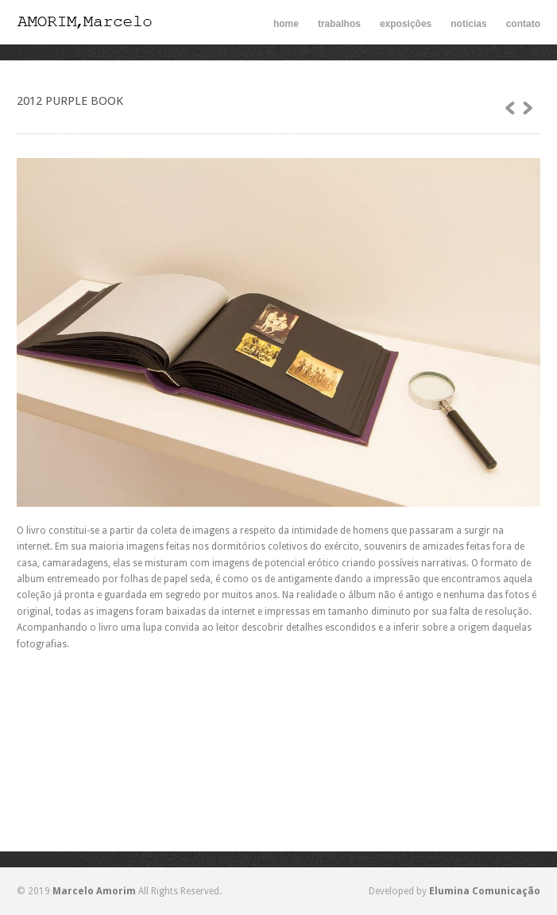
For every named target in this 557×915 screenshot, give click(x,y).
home (286, 23)
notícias (468, 23)
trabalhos (339, 23)
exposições (405, 23)
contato (523, 23)
